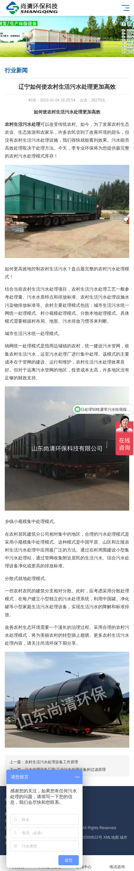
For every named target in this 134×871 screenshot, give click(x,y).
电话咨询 (117, 863)
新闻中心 (84, 863)
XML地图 (111, 837)
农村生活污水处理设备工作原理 (51, 762)
